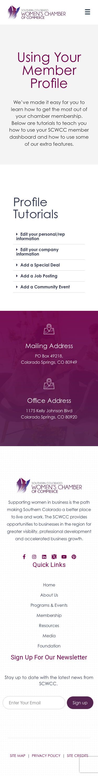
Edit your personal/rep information (40, 236)
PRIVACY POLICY (46, 755)
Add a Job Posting (38, 275)
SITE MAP (17, 755)
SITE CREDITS (77, 755)
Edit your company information (37, 252)
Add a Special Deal (40, 265)
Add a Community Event (45, 286)
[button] (49, 236)
